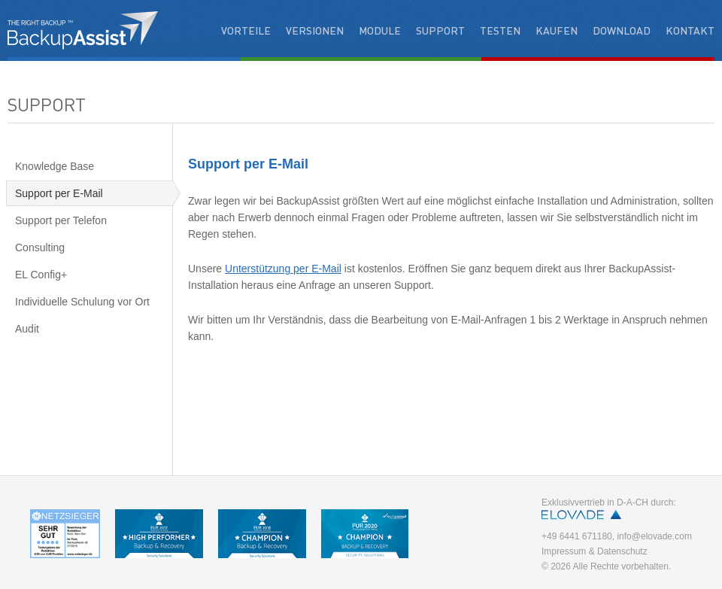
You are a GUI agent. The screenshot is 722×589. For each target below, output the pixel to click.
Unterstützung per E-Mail (283, 269)
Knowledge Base (54, 166)
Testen (500, 30)
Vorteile (246, 30)
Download (622, 30)
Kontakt (690, 30)
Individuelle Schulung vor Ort (82, 302)
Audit (27, 329)
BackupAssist (83, 30)
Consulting (40, 247)
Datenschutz (622, 551)
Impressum (564, 551)
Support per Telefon (61, 220)
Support (440, 30)
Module (380, 30)
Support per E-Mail (59, 193)
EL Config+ (41, 275)
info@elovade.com (654, 536)
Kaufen (556, 30)
